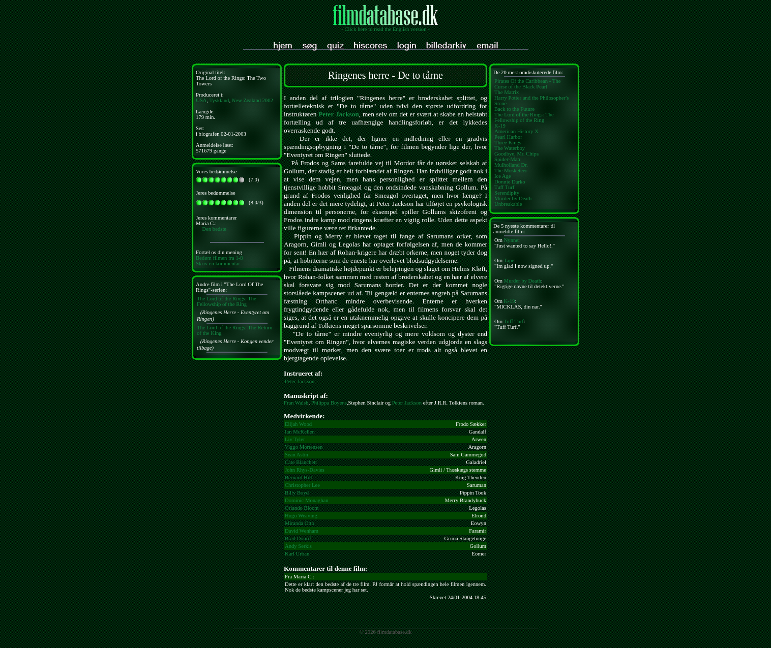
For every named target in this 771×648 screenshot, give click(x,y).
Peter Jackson (338, 114)
